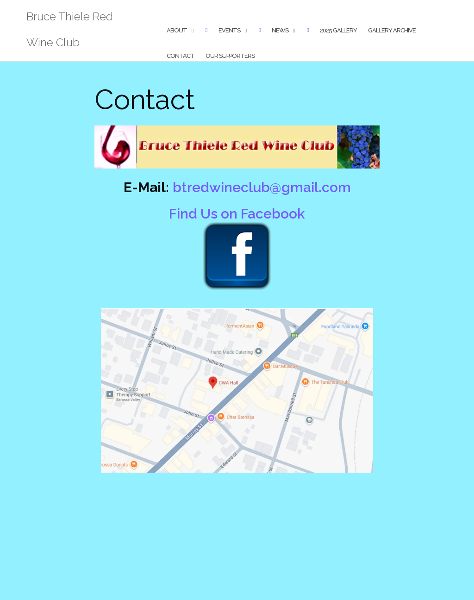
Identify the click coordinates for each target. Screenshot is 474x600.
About (177, 30)
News (280, 30)
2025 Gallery (338, 30)
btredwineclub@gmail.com (262, 187)
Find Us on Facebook (237, 214)
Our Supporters (230, 55)
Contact (180, 55)
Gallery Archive (392, 30)
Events (229, 30)
